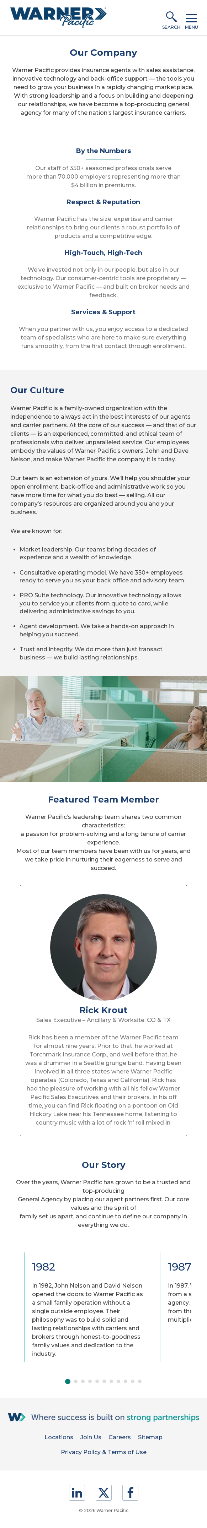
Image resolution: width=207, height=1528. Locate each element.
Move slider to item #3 (83, 1381)
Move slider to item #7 (111, 1381)
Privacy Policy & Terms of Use (104, 1452)
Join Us (90, 1437)
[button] (171, 18)
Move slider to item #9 (125, 1381)
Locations (58, 1437)
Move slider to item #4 (90, 1381)
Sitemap (150, 1437)
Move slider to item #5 (97, 1381)
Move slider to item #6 (104, 1381)
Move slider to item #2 (76, 1381)
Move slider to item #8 (118, 1381)
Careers (119, 1437)
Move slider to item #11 (140, 1381)
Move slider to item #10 (132, 1381)
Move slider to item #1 (67, 1381)
